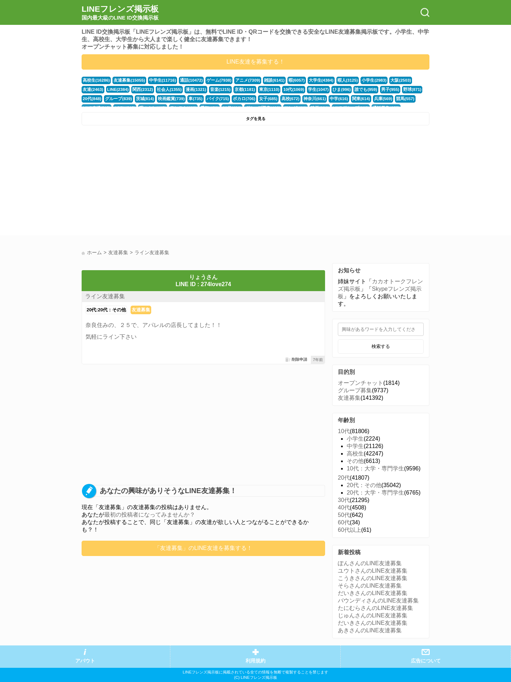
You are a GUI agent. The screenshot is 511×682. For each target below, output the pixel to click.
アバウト (85, 661)
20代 (344, 478)
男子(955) (353, 89)
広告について (426, 661)
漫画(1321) (167, 89)
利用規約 (255, 661)
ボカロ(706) (214, 99)
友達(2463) (409, 80)
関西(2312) (117, 89)
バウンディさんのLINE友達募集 (378, 601)
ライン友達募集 (105, 296)
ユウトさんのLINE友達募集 (372, 571)
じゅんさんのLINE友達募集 (372, 615)
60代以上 (349, 530)
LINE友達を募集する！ (255, 62)
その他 (355, 461)
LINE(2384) (93, 89)
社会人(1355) (142, 89)
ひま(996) (307, 89)
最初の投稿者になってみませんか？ (149, 515)
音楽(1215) (191, 89)
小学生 (355, 439)
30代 (344, 500)
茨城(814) (120, 99)
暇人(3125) (335, 80)
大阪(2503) (386, 80)
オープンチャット (360, 383)
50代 (344, 515)
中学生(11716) (158, 80)
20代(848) (396, 89)
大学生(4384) (310, 80)
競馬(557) (368, 99)
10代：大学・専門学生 (375, 468)
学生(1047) (285, 89)
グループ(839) (95, 99)
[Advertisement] (168, 182)
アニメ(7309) (239, 80)
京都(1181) (214, 89)
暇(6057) (286, 80)
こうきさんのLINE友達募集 (372, 578)
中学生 (355, 446)
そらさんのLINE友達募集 (370, 586)
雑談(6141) (265, 80)
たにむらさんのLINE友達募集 (375, 608)
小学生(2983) (360, 80)
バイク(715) (189, 99)
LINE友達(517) (394, 99)
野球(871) (375, 89)
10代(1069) (261, 89)
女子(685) (237, 99)
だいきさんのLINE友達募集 (372, 593)
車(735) (168, 99)
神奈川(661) (281, 99)
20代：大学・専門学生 (375, 493)
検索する (381, 346)
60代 (344, 522)
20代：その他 (364, 485)
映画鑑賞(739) (145, 99)
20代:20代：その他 (106, 309)
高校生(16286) (95, 80)
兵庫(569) (347, 99)
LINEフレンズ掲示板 (120, 12)
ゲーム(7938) (212, 80)
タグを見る (255, 118)
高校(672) (259, 99)
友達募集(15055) (127, 80)
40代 (344, 507)
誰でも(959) (330, 89)
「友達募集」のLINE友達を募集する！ (203, 548)
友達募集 (141, 309)
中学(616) (305, 99)
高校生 (355, 454)
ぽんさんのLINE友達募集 (370, 563)
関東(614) (326, 99)
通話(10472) (186, 80)
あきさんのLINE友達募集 (370, 630)
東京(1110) (238, 89)
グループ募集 (355, 390)
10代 (344, 431)
